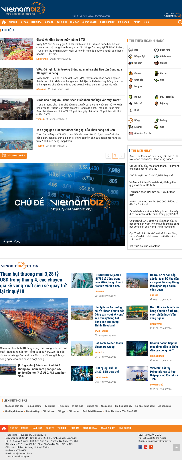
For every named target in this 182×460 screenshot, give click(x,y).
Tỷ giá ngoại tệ (34, 406)
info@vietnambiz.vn (22, 453)
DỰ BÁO (24, 22)
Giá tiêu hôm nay (123, 406)
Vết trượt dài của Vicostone (144, 246)
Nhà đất (154, 295)
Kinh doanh (42, 59)
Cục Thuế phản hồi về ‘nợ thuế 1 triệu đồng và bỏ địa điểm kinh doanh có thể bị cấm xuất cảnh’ (153, 236)
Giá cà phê (106, 406)
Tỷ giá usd (50, 406)
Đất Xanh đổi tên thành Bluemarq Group (109, 345)
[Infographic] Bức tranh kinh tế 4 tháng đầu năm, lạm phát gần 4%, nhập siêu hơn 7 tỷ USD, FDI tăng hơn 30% (42, 371)
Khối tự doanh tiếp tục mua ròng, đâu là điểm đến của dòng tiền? (164, 346)
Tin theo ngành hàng (147, 41)
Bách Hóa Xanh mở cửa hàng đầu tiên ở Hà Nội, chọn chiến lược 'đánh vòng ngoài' (153, 158)
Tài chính (99, 291)
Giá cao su (74, 411)
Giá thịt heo (48, 411)
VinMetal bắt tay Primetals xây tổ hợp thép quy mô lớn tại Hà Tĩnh (153, 184)
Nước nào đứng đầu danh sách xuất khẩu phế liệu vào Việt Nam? (78, 100)
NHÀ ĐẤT (74, 22)
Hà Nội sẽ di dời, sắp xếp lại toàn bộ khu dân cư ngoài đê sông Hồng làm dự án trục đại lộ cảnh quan (164, 282)
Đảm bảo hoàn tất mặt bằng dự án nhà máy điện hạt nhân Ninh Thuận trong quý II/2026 (153, 213)
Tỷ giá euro (77, 406)
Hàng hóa (41, 89)
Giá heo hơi (92, 406)
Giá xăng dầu (164, 406)
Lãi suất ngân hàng (145, 406)
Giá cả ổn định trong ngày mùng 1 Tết (60, 40)
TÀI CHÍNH (62, 22)
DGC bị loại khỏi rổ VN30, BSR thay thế (151, 175)
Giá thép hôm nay (14, 411)
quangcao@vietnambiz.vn (158, 441)
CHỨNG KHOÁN (89, 22)
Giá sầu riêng (32, 411)
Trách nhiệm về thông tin (17, 456)
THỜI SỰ (13, 22)
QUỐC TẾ (49, 22)
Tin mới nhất (141, 151)
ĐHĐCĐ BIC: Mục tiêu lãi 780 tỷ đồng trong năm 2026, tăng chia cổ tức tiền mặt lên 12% (109, 280)
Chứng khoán (157, 356)
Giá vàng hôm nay (14, 406)
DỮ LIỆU (137, 22)
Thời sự (40, 119)
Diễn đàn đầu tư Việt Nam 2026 (121, 411)
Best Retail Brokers (92, 411)
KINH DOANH (124, 22)
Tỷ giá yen (63, 406)
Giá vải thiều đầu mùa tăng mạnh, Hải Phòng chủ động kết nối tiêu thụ (154, 167)
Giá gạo (61, 411)
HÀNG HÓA (36, 22)
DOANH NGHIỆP (107, 22)
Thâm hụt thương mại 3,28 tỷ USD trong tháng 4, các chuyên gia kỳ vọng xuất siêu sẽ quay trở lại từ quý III (33, 282)
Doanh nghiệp (101, 331)
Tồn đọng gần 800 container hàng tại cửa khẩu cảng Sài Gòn (75, 130)
